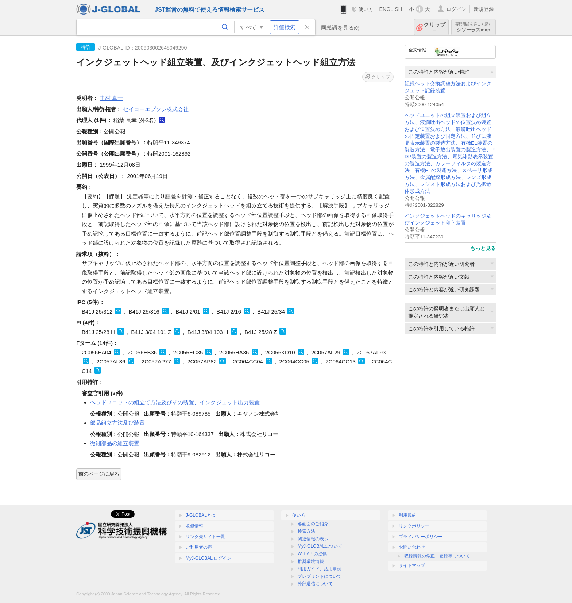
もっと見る (483, 248)
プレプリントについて (319, 576)
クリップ (434, 27)
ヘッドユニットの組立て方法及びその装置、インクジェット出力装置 (175, 402)
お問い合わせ (412, 547)
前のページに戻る (98, 474)
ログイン (456, 9)
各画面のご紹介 (313, 523)
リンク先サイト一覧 (205, 536)
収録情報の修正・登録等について (437, 556)
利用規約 (407, 515)
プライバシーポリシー (420, 536)
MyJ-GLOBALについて (320, 546)
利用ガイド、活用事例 (319, 568)
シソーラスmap (473, 27)
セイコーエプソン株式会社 (156, 109)
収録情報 (194, 526)
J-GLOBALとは (201, 515)
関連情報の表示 (313, 538)
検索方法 (306, 531)
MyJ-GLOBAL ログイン (208, 558)
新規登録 (484, 9)
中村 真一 (111, 98)
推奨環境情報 (311, 561)
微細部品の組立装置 (114, 443)
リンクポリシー (414, 526)
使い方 (366, 9)
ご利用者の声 (199, 547)
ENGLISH (390, 9)
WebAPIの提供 (312, 553)
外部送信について (315, 583)
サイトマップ (412, 565)
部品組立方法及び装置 (117, 423)
